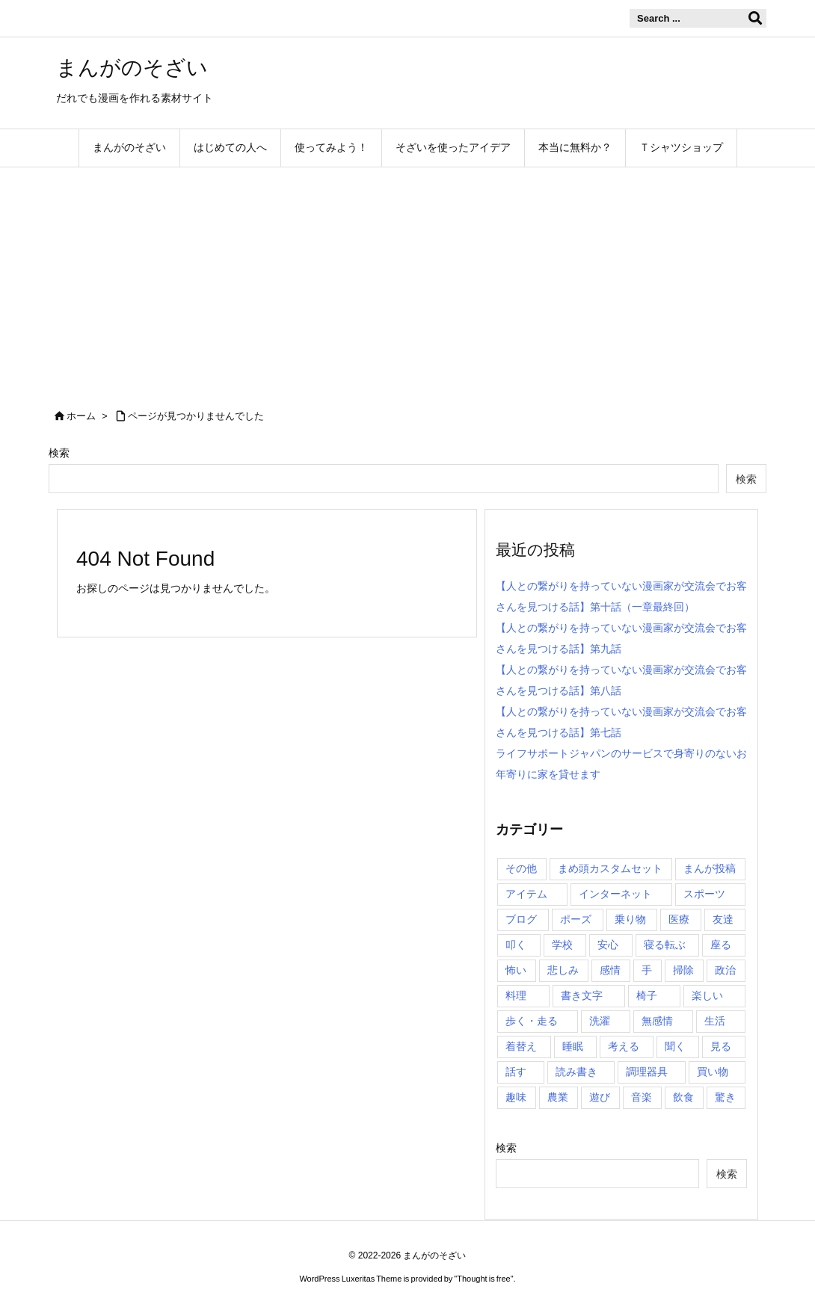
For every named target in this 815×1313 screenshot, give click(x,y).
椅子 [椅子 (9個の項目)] (646, 995)
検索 (59, 453)
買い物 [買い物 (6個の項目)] (712, 1072)
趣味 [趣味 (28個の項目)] (515, 1097)
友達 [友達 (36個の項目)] (723, 919)
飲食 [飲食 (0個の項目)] (683, 1097)
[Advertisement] (407, 279)
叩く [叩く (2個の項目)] (515, 945)
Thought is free (483, 1278)
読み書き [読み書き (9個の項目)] (576, 1072)
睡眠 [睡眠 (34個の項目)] (572, 1046)
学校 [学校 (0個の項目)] (562, 945)
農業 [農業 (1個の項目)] (557, 1097)
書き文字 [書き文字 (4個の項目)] (582, 995)
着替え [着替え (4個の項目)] (521, 1046)
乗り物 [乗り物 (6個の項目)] (630, 919)
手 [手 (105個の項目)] (647, 970)
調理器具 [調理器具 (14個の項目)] (647, 1072)
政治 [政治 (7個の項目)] (725, 970)
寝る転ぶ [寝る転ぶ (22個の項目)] (665, 945)
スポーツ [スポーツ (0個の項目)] (704, 894)
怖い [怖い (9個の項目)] (515, 970)
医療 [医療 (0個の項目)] (678, 919)
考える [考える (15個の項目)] (623, 1046)
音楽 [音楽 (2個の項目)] (641, 1097)
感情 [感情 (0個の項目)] (610, 970)
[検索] (755, 19)
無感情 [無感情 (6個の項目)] (657, 1021)
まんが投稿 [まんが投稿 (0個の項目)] (709, 868)
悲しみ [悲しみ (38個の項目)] (563, 970)
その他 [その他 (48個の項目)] (521, 868)
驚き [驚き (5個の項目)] (725, 1097)
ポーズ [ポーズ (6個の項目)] (575, 919)
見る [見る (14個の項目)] (720, 1046)
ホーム (81, 415)
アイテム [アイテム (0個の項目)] (526, 894)
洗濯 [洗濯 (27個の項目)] (599, 1021)
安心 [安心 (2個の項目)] (607, 945)
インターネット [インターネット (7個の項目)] (615, 894)
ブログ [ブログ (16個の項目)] (521, 919)
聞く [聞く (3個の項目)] (675, 1046)
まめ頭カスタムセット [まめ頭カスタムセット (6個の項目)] (610, 868)
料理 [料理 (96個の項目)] (515, 995)
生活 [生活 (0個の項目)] (714, 1021)
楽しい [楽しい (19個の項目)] (707, 995)
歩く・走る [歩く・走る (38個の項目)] (531, 1021)
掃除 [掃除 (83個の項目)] (683, 970)
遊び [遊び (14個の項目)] (599, 1097)
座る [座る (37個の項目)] (720, 945)
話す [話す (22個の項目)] (515, 1072)
